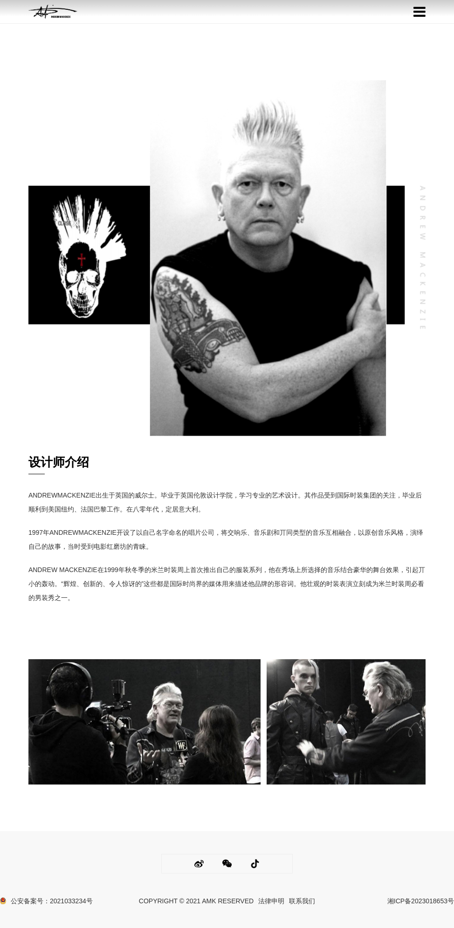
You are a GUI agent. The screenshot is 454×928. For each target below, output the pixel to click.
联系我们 (302, 901)
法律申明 (271, 901)
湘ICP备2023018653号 (420, 901)
